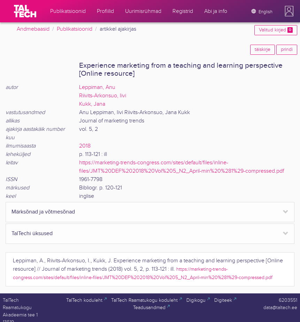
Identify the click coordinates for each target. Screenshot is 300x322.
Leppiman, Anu (97, 87)
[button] (289, 11)
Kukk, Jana (92, 104)
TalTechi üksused (32, 233)
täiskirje (262, 49)
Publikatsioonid (74, 29)
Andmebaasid (33, 29)
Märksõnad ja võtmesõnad (43, 212)
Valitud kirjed (276, 30)
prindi (287, 49)
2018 (85, 146)
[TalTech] (25, 11)
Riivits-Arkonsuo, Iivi (102, 95)
